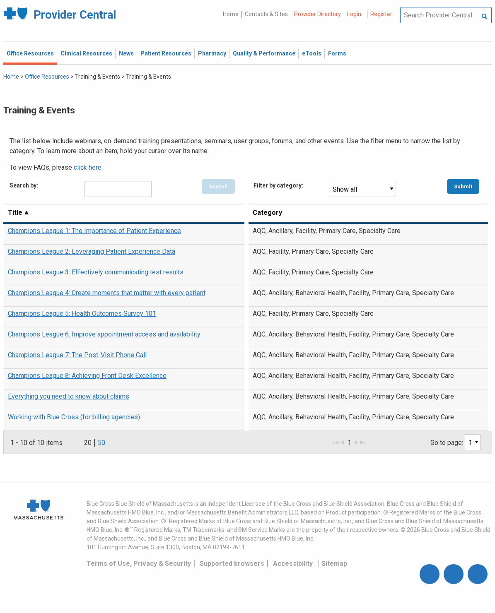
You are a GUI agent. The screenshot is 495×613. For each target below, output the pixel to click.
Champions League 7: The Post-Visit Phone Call (77, 355)
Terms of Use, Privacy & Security (139, 563)
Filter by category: (278, 185)
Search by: (24, 185)
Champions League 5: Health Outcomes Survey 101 (82, 313)
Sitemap (334, 563)
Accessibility (293, 563)
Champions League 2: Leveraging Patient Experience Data (91, 251)
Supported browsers (232, 563)
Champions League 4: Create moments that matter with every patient (106, 293)
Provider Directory (317, 14)
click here (87, 167)
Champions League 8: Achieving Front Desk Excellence (87, 376)
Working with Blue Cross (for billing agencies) (74, 417)
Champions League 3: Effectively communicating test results (96, 272)
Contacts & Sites (266, 14)
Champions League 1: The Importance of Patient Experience (94, 231)
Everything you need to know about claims (68, 396)
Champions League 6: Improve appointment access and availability (104, 334)
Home (231, 14)
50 (101, 443)
